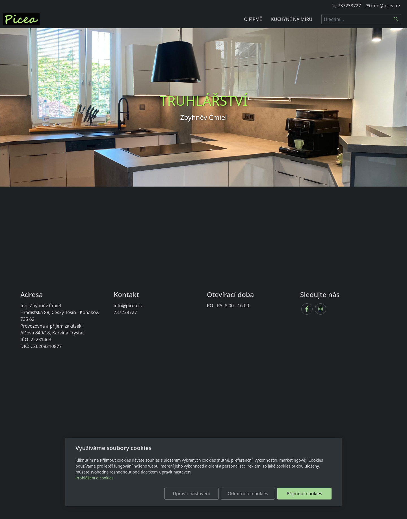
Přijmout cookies (304, 493)
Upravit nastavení (191, 493)
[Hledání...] (356, 19)
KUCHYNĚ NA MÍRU (291, 19)
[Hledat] (396, 19)
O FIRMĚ (253, 19)
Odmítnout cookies (248, 493)
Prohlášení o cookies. (94, 478)
